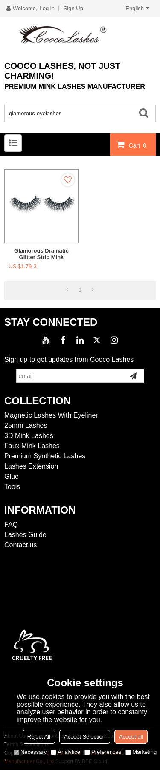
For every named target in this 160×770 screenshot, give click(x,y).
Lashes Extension (31, 466)
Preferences (102, 752)
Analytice (65, 752)
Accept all (131, 736)
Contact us (20, 544)
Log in (47, 8)
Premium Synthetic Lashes (44, 456)
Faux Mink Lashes (32, 445)
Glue (11, 476)
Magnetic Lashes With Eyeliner (51, 415)
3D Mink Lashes (28, 435)
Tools (12, 486)
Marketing (141, 752)
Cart (138, 145)
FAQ (11, 524)
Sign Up (73, 8)
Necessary (30, 752)
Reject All (38, 736)
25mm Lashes (25, 425)
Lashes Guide (25, 534)
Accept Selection (84, 736)
